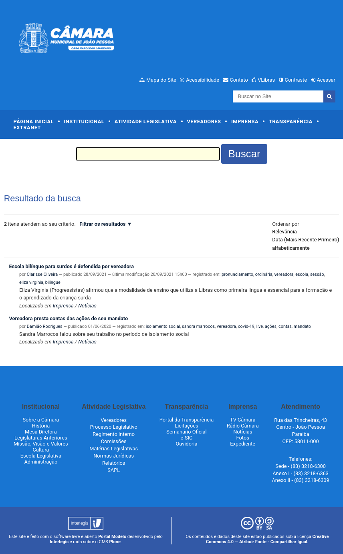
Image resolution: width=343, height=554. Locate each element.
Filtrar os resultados (102, 224)
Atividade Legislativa (146, 121)
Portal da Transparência (186, 420)
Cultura (40, 450)
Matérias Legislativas (113, 449)
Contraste (296, 80)
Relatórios (113, 463)
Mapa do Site (161, 80)
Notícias (87, 306)
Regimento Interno (114, 434)
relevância (284, 232)
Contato (239, 80)
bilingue (53, 282)
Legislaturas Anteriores (40, 438)
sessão (317, 274)
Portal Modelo (112, 536)
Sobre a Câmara (40, 420)
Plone (115, 541)
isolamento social (163, 326)
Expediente (242, 444)
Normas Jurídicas (113, 456)
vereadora (283, 274)
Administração (40, 462)
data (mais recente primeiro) (305, 240)
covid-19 (246, 326)
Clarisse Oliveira (42, 274)
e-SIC (187, 438)
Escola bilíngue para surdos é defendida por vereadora (71, 266)
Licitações (186, 426)
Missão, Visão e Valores (41, 444)
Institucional (84, 121)
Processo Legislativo (113, 427)
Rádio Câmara (243, 426)
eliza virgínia (31, 282)
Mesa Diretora (41, 432)
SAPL (113, 470)
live (259, 326)
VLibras (266, 80)
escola (301, 274)
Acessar (326, 80)
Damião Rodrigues (45, 326)
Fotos (242, 438)
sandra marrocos (198, 326)
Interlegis (59, 541)
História (41, 426)
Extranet (27, 127)
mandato (302, 326)
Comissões (114, 441)
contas (285, 326)
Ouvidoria (186, 444)
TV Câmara (243, 420)
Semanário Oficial (186, 432)
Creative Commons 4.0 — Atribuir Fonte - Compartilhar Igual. (267, 539)
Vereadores (204, 121)
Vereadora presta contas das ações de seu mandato (68, 318)
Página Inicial (34, 121)
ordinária (263, 274)
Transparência (291, 121)
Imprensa (244, 121)
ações (270, 326)
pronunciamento (237, 274)
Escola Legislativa (40, 456)
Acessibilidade (202, 80)
